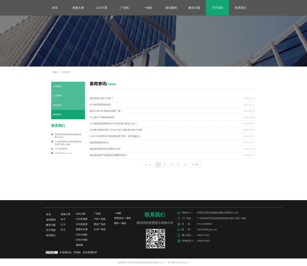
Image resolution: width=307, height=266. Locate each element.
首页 (55, 72)
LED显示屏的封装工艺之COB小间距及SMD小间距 (116, 130)
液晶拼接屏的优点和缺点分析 (105, 149)
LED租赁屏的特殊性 (100, 104)
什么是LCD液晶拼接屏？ (103, 117)
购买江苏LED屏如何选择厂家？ (106, 111)
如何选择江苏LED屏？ (101, 98)
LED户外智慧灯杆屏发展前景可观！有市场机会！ (116, 136)
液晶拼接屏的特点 (99, 142)
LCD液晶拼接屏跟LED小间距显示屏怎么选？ (113, 123)
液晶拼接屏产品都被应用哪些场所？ (109, 155)
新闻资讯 (66, 72)
